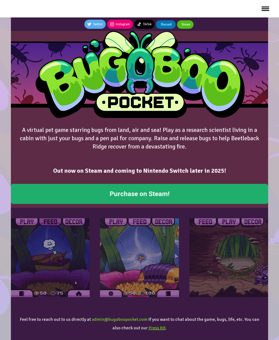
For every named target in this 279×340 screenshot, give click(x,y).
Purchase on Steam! (140, 194)
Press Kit (157, 328)
